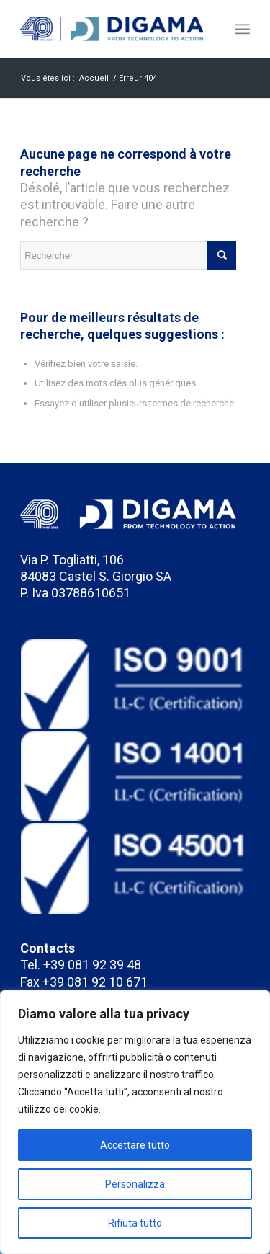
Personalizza (135, 1184)
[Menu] (242, 29)
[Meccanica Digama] (112, 29)
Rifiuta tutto (135, 1223)
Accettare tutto (135, 1145)
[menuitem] (242, 29)
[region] (135, 1122)
